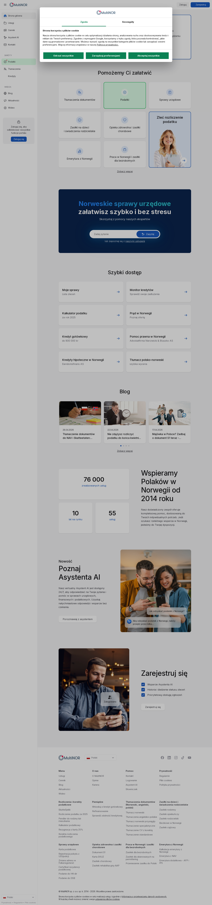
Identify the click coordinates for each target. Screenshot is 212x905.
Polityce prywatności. (108, 44)
